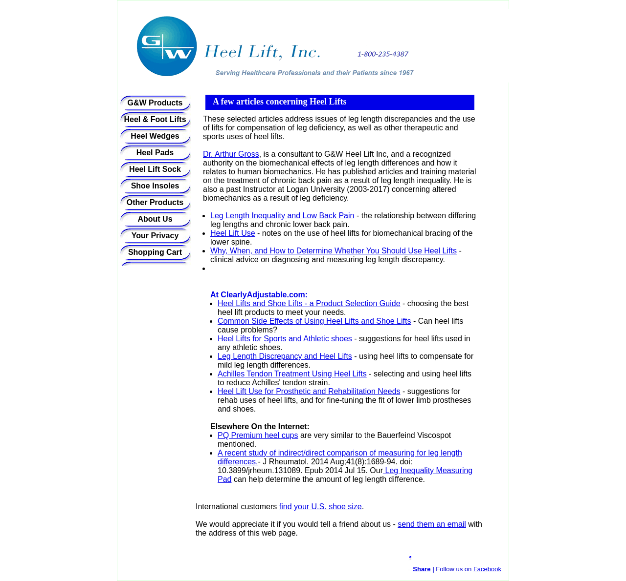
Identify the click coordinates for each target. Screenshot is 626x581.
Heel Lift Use (232, 233)
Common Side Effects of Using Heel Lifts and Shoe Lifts (314, 321)
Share (421, 569)
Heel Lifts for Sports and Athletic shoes (285, 338)
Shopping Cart (155, 252)
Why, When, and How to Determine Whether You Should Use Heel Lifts (333, 251)
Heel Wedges (155, 136)
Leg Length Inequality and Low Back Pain (282, 215)
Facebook (487, 569)
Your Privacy (155, 235)
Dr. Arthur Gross (231, 154)
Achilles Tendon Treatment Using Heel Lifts (292, 374)
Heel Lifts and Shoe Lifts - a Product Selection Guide (309, 303)
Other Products (155, 202)
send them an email (432, 524)
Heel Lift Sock (155, 169)
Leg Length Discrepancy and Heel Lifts (285, 356)
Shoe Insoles (155, 186)
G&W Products (155, 103)
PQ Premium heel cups (258, 435)
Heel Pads (155, 152)
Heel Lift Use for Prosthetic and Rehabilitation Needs (309, 391)
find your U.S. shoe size (320, 506)
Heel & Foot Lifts (155, 119)
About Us (154, 219)
